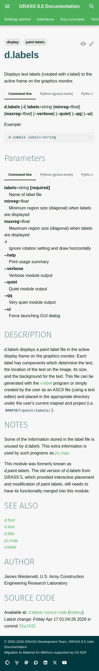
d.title (9, 533)
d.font (9, 520)
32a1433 (27, 626)
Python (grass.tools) (56, 94)
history (76, 612)
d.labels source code (47, 612)
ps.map (62, 452)
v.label (46, 383)
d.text (9, 527)
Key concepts (73, 19)
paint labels (35, 42)
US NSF (80, 652)
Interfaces (45, 19)
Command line (20, 94)
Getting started (17, 19)
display (12, 42)
